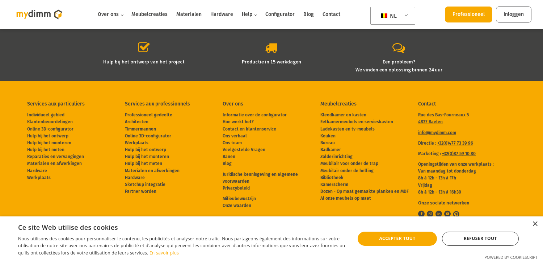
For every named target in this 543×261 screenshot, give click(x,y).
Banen (229, 156)
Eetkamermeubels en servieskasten (356, 121)
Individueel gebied (45, 114)
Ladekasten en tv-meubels (347, 129)
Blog (308, 14)
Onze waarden (237, 205)
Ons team (232, 142)
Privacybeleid (236, 188)
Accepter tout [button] (397, 238)
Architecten (136, 121)
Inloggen (514, 14)
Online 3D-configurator (50, 129)
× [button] (535, 224)
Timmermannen (140, 129)
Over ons (108, 14)
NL (389, 15)
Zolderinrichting (336, 156)
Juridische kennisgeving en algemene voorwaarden (260, 178)
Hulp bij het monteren (49, 142)
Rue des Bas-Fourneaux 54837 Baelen (443, 118)
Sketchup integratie (145, 184)
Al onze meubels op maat (345, 198)
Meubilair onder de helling (347, 170)
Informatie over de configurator (255, 114)
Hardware (221, 14)
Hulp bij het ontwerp (47, 135)
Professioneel (468, 14)
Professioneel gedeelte (148, 114)
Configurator (280, 14)
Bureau (327, 142)
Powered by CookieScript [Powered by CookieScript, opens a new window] (511, 257)
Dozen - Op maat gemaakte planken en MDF (364, 191)
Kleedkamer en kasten (343, 114)
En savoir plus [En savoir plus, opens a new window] (164, 253)
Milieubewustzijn (239, 198)
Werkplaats (39, 177)
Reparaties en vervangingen (55, 156)
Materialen (189, 14)
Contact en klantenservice (249, 129)
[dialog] (271, 238)
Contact (331, 14)
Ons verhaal (235, 135)
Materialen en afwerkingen (54, 163)
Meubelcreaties (149, 14)
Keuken (328, 135)
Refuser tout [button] (480, 238)
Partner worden (140, 191)
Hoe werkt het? (238, 121)
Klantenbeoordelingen (50, 121)
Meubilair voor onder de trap (349, 163)
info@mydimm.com (437, 132)
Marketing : (447, 153)
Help (247, 14)
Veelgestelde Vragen (244, 149)
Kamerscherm (334, 184)
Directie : (445, 143)
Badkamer (330, 149)
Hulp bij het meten (45, 149)
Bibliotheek (332, 177)
